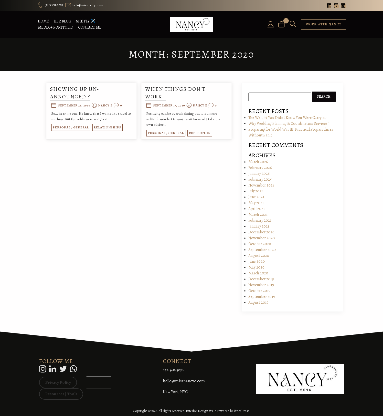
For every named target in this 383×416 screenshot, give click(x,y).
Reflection (200, 133)
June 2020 (256, 261)
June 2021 (256, 197)
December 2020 (261, 232)
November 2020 (261, 238)
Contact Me (89, 27)
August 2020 (258, 255)
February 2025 (260, 179)
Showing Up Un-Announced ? (76, 92)
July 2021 (255, 191)
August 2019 (258, 302)
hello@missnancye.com (184, 381)
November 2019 (261, 285)
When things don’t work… (175, 92)
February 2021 (259, 220)
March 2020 (258, 273)
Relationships (109, 127)
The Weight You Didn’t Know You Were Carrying (287, 117)
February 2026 (260, 167)
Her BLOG (62, 21)
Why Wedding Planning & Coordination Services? (288, 123)
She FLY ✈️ (85, 21)
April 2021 (256, 208)
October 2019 (259, 290)
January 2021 (258, 226)
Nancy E (107, 105)
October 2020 (259, 244)
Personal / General (72, 127)
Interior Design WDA (201, 411)
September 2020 (262, 249)
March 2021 (257, 214)
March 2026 (258, 162)
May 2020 (256, 267)
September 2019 (261, 296)
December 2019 (261, 279)
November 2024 (261, 185)
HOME (43, 21)
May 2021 (256, 203)
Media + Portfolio (55, 27)
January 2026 (259, 173)
